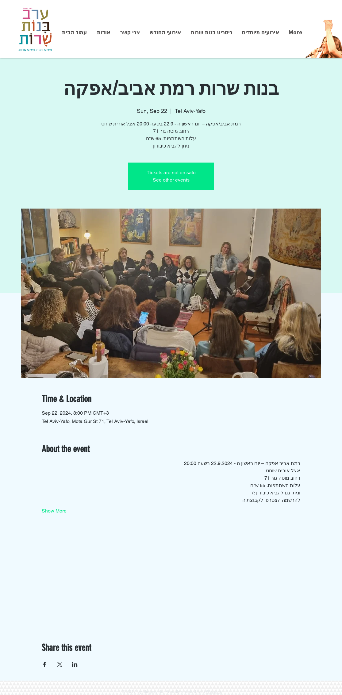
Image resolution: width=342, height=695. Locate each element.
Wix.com (214, 691)
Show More (54, 511)
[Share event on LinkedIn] (75, 664)
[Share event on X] (60, 664)
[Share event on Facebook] (45, 664)
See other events (171, 180)
